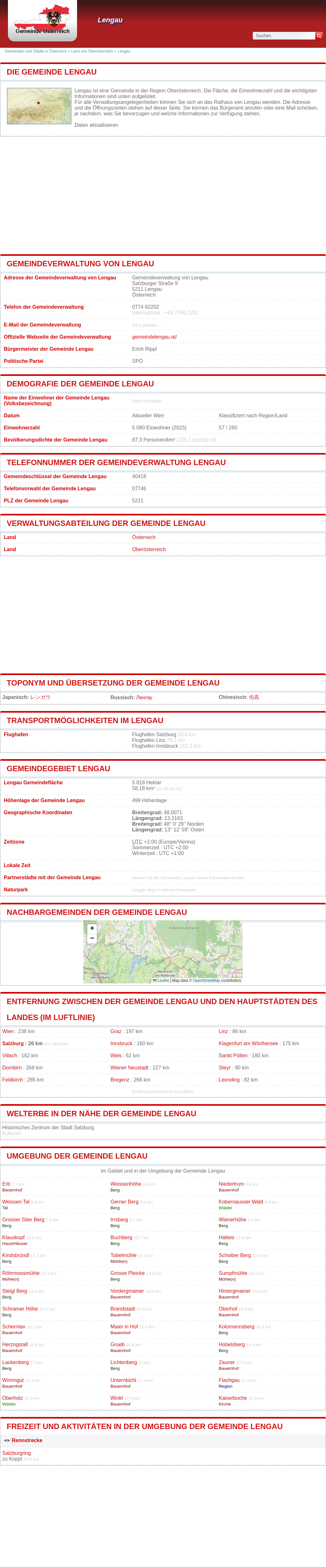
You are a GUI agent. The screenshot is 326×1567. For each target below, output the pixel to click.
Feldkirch (12, 1079)
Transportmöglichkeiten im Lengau (85, 720)
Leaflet (161, 980)
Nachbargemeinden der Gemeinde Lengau (97, 912)
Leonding (229, 1079)
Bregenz (120, 1079)
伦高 (254, 697)
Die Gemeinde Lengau (52, 72)
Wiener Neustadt (129, 1067)
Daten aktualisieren (96, 125)
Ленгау (144, 697)
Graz (116, 1031)
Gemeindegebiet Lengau (58, 768)
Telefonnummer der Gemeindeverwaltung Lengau (116, 462)
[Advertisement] (163, 195)
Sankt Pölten (233, 1055)
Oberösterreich (149, 549)
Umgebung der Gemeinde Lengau (77, 1156)
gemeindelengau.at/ (154, 337)
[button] (92, 929)
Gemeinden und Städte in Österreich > (38, 51)
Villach (9, 1055)
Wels (116, 1055)
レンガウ (40, 697)
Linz (223, 1031)
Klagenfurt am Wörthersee (248, 1043)
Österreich (144, 537)
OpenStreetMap (206, 980)
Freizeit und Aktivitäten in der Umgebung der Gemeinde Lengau (145, 1426)
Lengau (110, 20)
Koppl (15, 1459)
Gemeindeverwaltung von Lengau (80, 263)
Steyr (224, 1067)
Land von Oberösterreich (92, 51)
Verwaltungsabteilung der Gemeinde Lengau (106, 523)
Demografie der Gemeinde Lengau (80, 383)
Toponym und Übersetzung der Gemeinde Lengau (113, 683)
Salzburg (13, 1043)
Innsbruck (121, 1043)
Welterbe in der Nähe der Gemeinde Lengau (101, 1113)
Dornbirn (12, 1067)
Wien (8, 1031)
